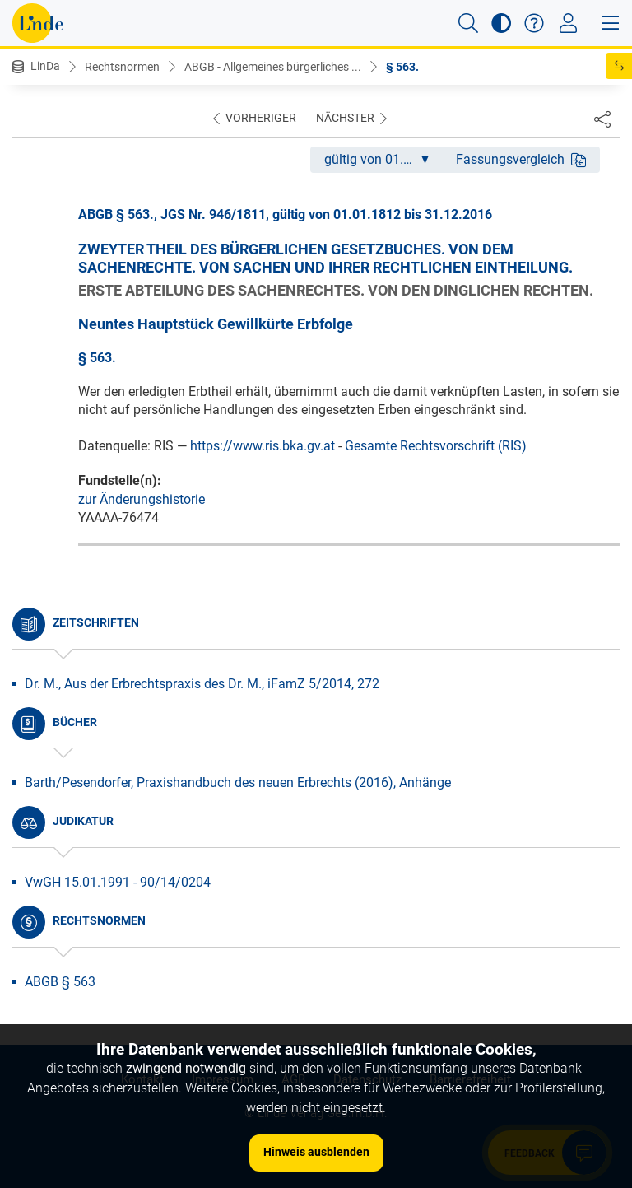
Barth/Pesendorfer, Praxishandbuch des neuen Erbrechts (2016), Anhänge (238, 782)
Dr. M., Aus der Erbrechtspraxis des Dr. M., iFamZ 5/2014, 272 (202, 684)
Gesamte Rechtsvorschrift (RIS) (436, 446)
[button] (468, 23)
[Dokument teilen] (602, 118)
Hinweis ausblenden (316, 1151)
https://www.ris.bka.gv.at (262, 446)
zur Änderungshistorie (141, 499)
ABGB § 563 (60, 982)
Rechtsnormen (122, 66)
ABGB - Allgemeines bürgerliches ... (272, 66)
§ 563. (402, 66)
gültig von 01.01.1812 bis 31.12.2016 (383, 159)
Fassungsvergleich (521, 159)
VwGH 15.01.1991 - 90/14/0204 (118, 882)
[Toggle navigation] (568, 23)
